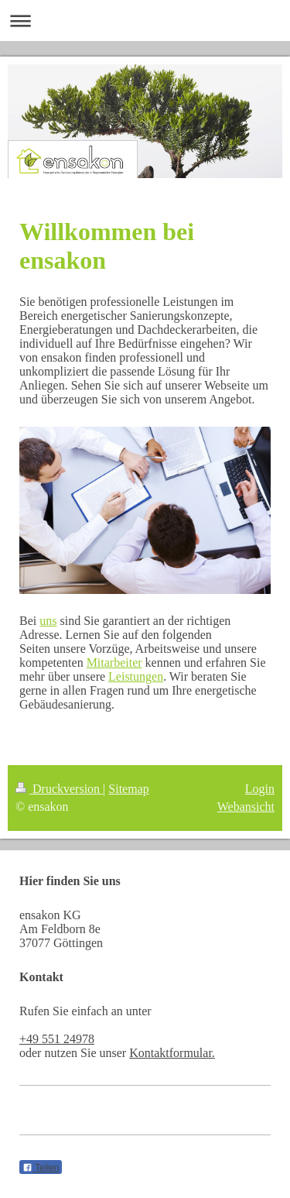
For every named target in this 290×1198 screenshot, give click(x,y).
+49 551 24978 (56, 1038)
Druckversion (59, 788)
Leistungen (135, 676)
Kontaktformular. (172, 1052)
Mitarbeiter (114, 662)
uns (47, 620)
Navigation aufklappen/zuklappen (145, 20)
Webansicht (246, 806)
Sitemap (128, 788)
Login (260, 788)
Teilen (40, 1167)
